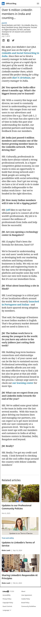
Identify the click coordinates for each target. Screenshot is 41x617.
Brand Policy (25, 603)
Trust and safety (8, 538)
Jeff (8, 209)
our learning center (22, 382)
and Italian (23, 304)
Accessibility (6, 595)
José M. (4, 23)
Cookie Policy (25, 599)
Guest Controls (7, 606)
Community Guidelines (28, 606)
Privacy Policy (7, 599)
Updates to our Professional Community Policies (16, 507)
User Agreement (26, 595)
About (23, 591)
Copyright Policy (8, 603)
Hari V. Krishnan (21, 77)
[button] (3, 40)
